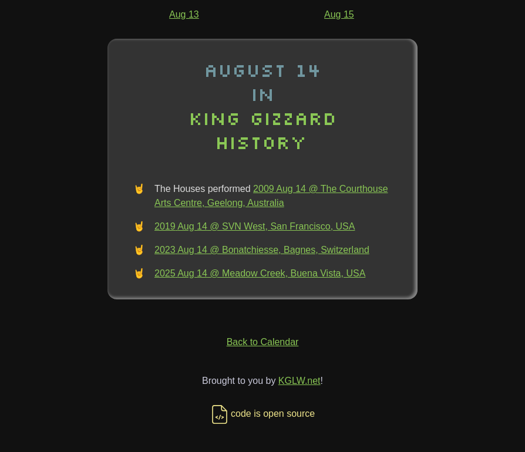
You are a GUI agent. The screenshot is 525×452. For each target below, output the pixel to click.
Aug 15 (339, 14)
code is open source (262, 414)
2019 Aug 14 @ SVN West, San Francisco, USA (254, 226)
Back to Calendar (263, 342)
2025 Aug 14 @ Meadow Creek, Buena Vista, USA (259, 273)
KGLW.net (299, 381)
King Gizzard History (262, 130)
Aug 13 (184, 14)
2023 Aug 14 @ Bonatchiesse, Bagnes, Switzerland (261, 250)
